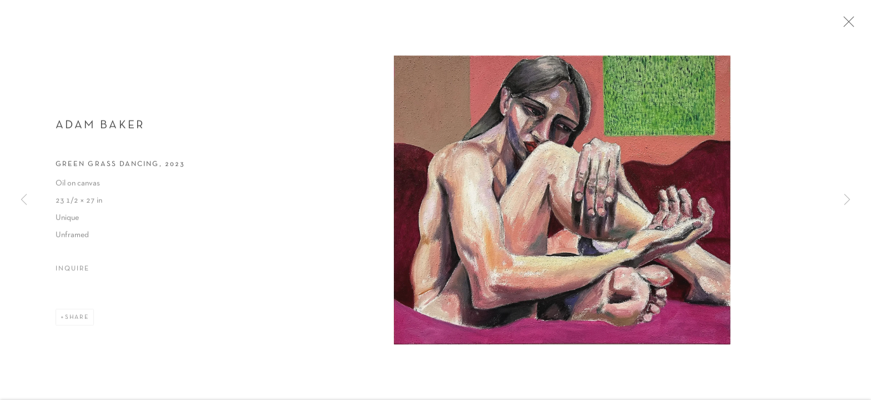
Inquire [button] (72, 272)
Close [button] (852, 25)
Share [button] (77, 320)
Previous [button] (24, 200)
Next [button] (847, 200)
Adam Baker (101, 128)
